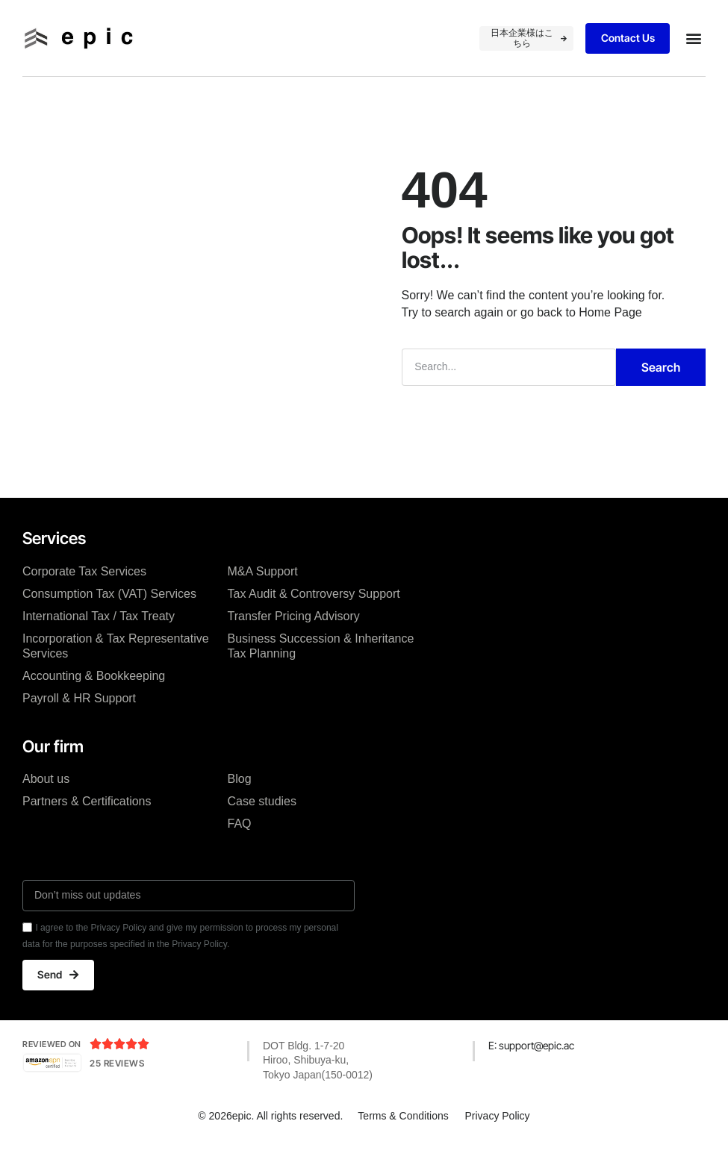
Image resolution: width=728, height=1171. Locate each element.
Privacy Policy (498, 1140)
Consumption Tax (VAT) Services (109, 617)
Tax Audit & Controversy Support (314, 617)
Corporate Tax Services (84, 595)
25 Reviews (117, 1088)
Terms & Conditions (402, 1140)
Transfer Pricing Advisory (294, 640)
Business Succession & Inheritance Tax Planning (321, 670)
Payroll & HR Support (79, 722)
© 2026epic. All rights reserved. (269, 1140)
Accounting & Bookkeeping (93, 699)
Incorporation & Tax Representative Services (115, 670)
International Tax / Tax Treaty (98, 640)
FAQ (240, 847)
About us (45, 802)
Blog (240, 802)
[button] (693, 38)
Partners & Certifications (87, 825)
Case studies (262, 825)
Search (660, 391)
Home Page (610, 337)
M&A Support (263, 595)
